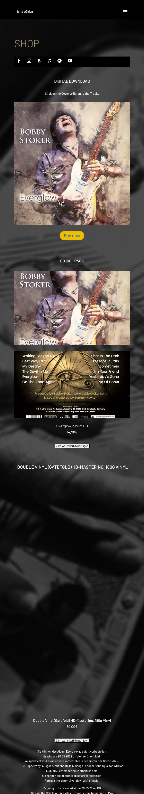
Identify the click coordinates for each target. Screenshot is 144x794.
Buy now (72, 235)
